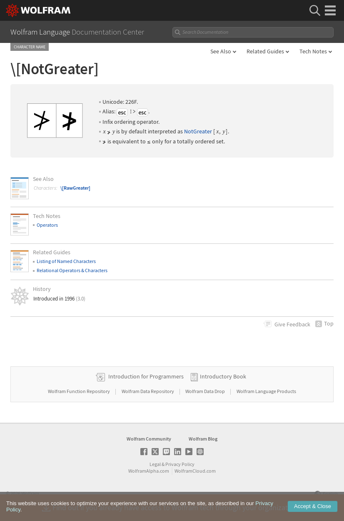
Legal (155, 464)
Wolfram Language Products (266, 391)
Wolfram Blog (203, 439)
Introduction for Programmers (146, 376)
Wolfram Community (149, 439)
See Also (220, 51)
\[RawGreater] (75, 188)
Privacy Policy (179, 464)
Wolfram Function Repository (79, 391)
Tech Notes (313, 51)
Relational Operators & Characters (72, 270)
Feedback (292, 324)
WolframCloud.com (195, 471)
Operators (47, 225)
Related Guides (265, 51)
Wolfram (30, 493)
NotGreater (198, 131)
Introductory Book (223, 376)
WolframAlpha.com (148, 471)
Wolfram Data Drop (205, 391)
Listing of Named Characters (66, 261)
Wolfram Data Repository (148, 391)
